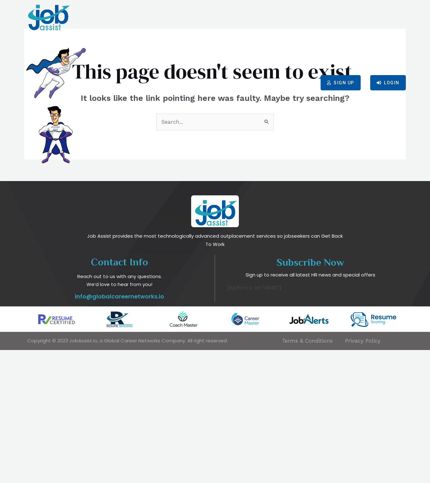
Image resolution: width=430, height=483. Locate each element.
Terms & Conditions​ (307, 474)
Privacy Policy (362, 474)
